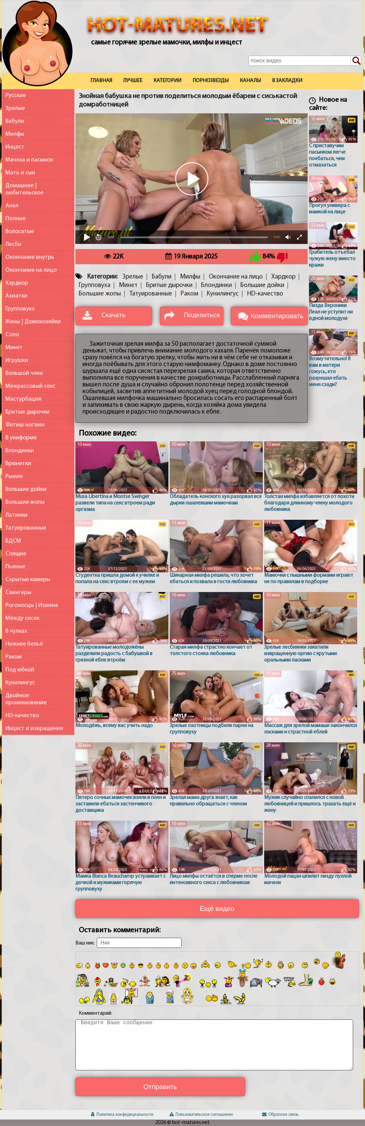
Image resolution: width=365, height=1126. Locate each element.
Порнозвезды (211, 80)
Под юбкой (19, 670)
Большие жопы (24, 502)
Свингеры (18, 592)
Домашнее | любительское (24, 189)
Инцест (14, 147)
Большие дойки (26, 489)
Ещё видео (217, 908)
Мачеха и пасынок (29, 160)
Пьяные (15, 567)
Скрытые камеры (27, 580)
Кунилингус (20, 683)
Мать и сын (20, 173)
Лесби (13, 244)
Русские (15, 95)
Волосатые (19, 231)
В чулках (16, 631)
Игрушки (16, 360)
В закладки (287, 80)
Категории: (102, 277)
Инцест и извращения (34, 728)
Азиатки (16, 296)
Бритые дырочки (27, 412)
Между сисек (22, 618)
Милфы (14, 134)
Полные (15, 219)
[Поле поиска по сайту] (305, 61)
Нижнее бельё (24, 644)
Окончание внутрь (29, 257)
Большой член (24, 373)
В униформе (21, 438)
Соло (12, 335)
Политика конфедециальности (122, 1114)
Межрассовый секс (30, 386)
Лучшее (132, 80)
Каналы (250, 80)
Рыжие (14, 476)
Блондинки (19, 451)
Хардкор (16, 283)
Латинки (16, 515)
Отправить (160, 1086)
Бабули (14, 121)
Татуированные (25, 528)
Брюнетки (18, 463)
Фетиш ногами (24, 425)
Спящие (15, 554)
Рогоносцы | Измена (31, 605)
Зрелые (15, 108)
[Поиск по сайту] (355, 61)
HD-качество (22, 716)
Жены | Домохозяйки (33, 322)
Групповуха (20, 309)
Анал (11, 206)
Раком (13, 657)
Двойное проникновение (26, 699)
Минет (14, 347)
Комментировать (277, 316)
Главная (101, 80)
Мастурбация (23, 399)
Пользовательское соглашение (201, 1114)
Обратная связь (280, 1114)
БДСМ (13, 541)
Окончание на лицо (31, 270)
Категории (167, 80)
